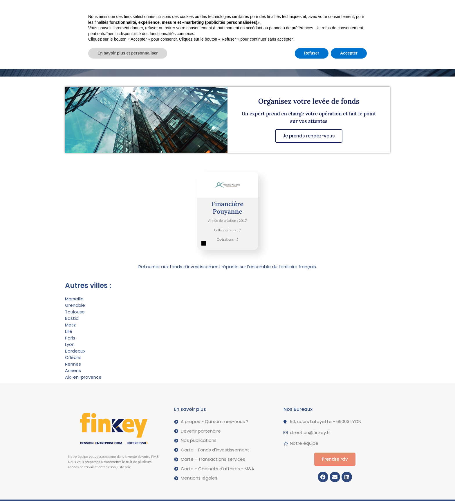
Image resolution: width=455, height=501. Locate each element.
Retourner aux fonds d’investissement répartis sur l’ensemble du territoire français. (227, 267)
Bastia (72, 318)
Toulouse (75, 312)
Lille (68, 331)
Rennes (73, 364)
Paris (70, 338)
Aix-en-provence (83, 377)
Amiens (73, 370)
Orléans (73, 357)
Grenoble (75, 305)
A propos (237, 8)
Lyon (70, 344)
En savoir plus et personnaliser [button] (128, 485)
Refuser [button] (311, 485)
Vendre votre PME (141, 8)
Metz (70, 325)
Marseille (74, 299)
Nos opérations (193, 8)
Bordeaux (75, 351)
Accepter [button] (349, 485)
